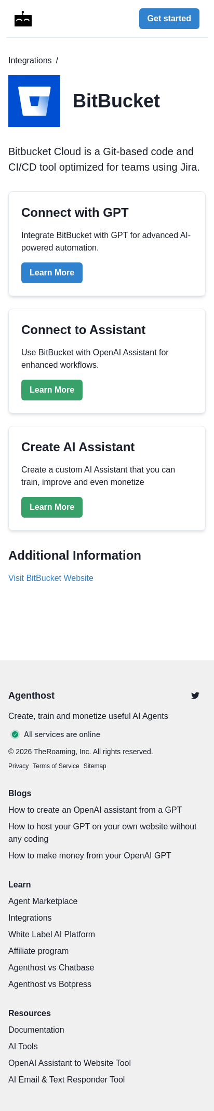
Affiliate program (38, 951)
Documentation (36, 1029)
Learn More (52, 272)
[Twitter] (195, 695)
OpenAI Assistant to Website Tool (69, 1063)
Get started (169, 18)
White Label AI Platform (51, 934)
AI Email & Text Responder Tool (66, 1079)
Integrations (30, 60)
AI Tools (23, 1046)
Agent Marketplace (42, 901)
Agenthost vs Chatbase (51, 967)
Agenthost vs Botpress (49, 984)
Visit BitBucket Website (50, 578)
